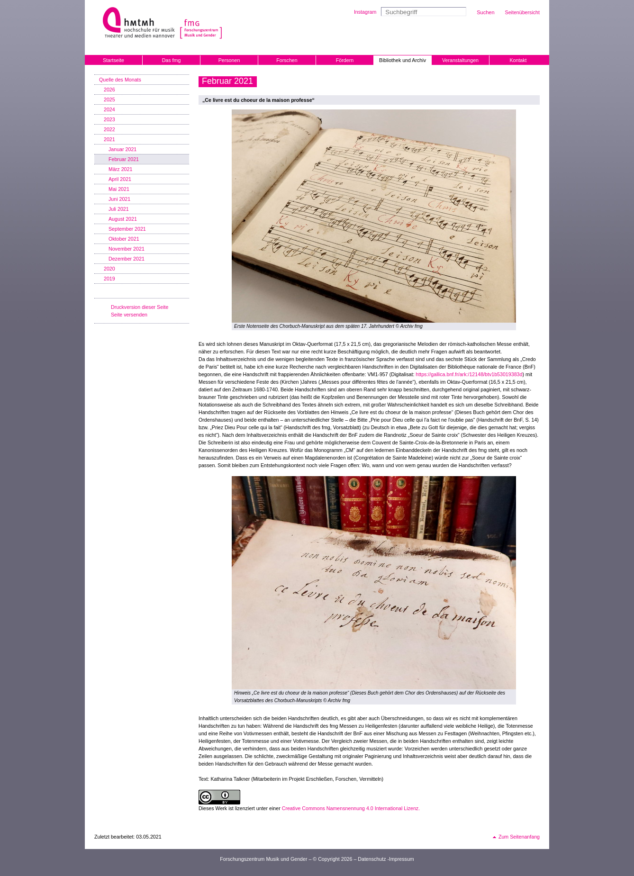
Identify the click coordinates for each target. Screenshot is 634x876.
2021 (109, 139)
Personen (229, 60)
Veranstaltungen (460, 60)
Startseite (113, 60)
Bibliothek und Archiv (402, 60)
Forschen (286, 60)
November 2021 (127, 249)
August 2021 (123, 219)
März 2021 (120, 169)
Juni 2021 (119, 199)
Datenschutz (372, 859)
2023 (109, 119)
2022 (109, 129)
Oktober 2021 (124, 239)
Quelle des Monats (120, 79)
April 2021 (120, 179)
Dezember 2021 (127, 259)
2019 (109, 278)
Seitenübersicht (522, 12)
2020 (109, 268)
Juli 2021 (119, 209)
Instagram (365, 12)
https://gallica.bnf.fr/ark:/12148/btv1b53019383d (469, 374)
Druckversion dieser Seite (139, 307)
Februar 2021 (124, 159)
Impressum (401, 859)
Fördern (344, 60)
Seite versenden (129, 314)
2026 (109, 89)
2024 (109, 109)
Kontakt (517, 60)
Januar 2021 (122, 149)
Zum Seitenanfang (519, 837)
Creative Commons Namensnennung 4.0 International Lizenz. (351, 808)
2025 (109, 99)
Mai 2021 (119, 189)
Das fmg (171, 60)
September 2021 (127, 229)
